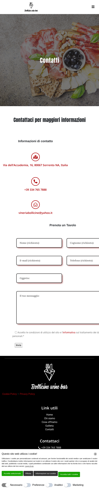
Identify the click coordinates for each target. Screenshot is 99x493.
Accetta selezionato (12, 473)
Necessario (16, 485)
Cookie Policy (9, 394)
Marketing (78, 485)
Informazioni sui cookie (46, 473)
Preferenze (38, 485)
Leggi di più (29, 466)
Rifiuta (28, 473)
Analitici (58, 485)
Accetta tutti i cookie (69, 474)
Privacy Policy (27, 394)
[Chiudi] (95, 454)
